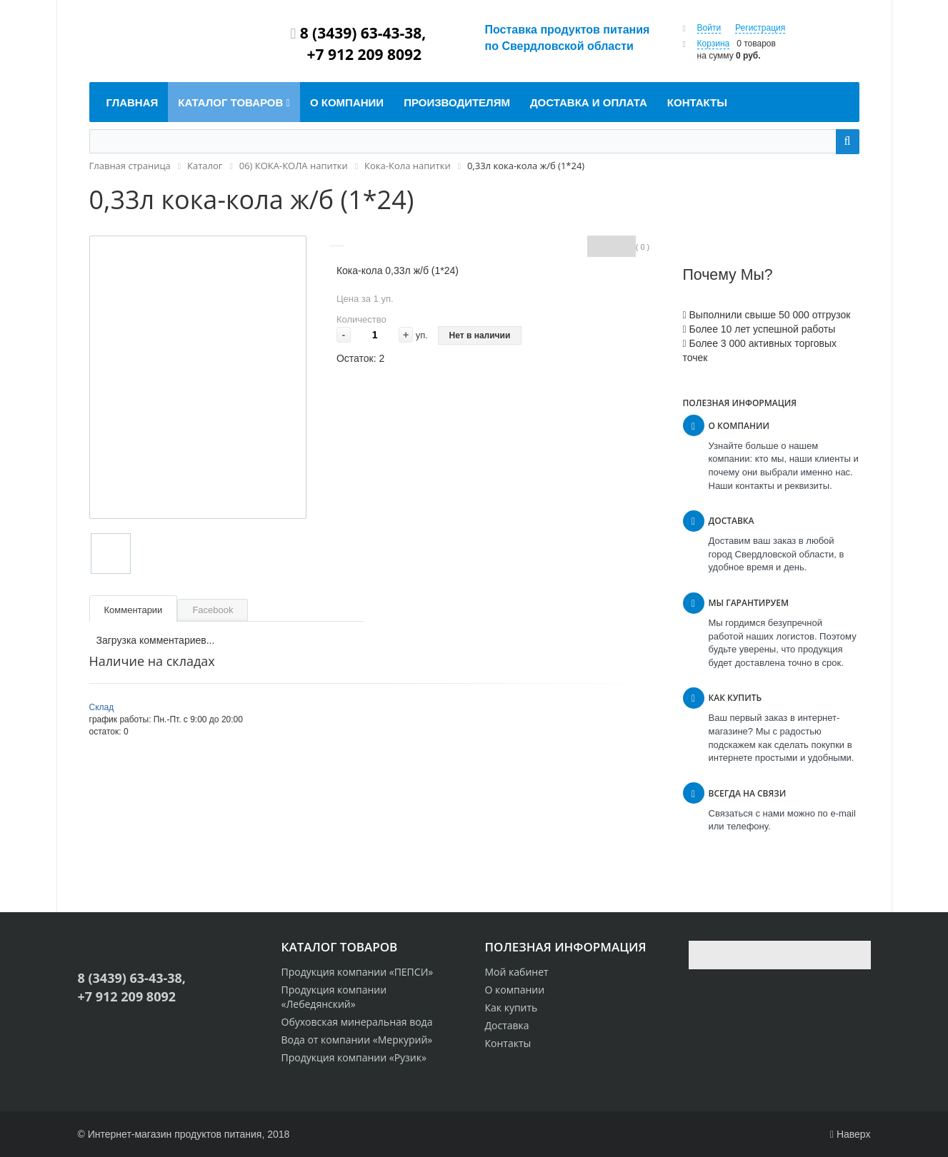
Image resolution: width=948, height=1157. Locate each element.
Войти (709, 28)
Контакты (508, 1043)
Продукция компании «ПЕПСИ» (357, 972)
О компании (515, 989)
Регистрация (760, 28)
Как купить (511, 1007)
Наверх (850, 1134)
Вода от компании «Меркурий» (357, 1039)
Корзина (713, 44)
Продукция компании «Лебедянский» (334, 997)
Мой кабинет (517, 972)
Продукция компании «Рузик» (353, 1057)
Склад (101, 707)
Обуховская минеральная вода (357, 1022)
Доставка (507, 1025)
